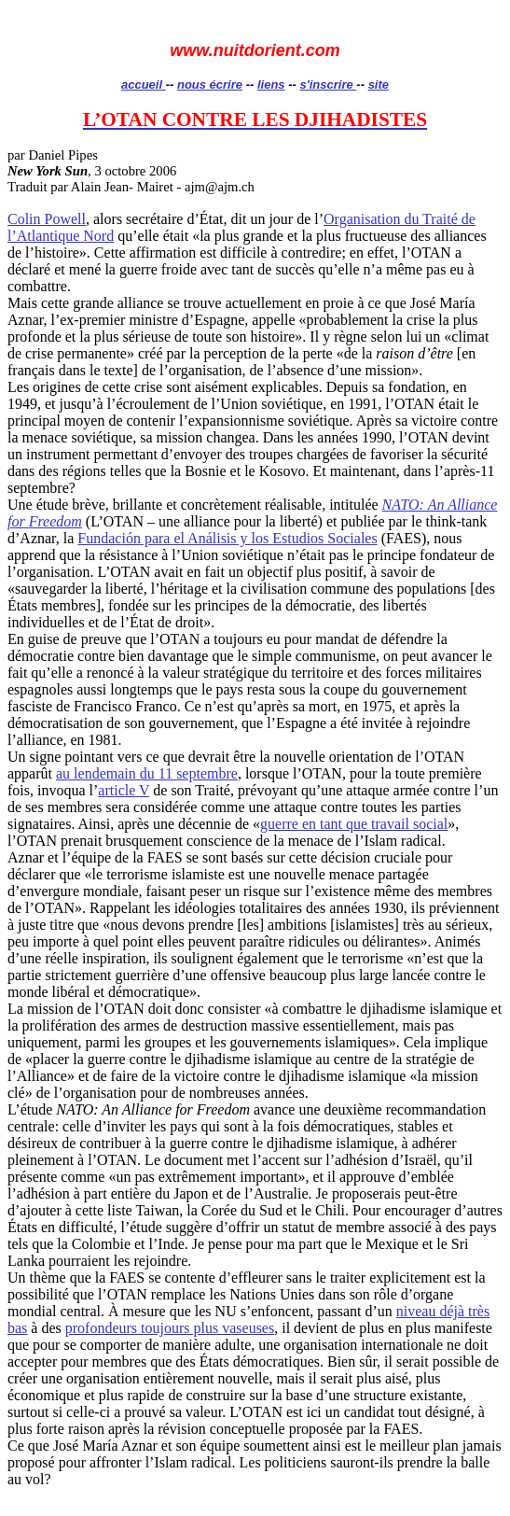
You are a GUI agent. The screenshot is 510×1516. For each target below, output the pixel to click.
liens (271, 84)
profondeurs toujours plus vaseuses (169, 1328)
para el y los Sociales (227, 538)
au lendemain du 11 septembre (147, 773)
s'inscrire (327, 84)
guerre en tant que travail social (354, 824)
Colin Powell (46, 219)
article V (123, 790)
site (378, 84)
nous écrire (209, 84)
